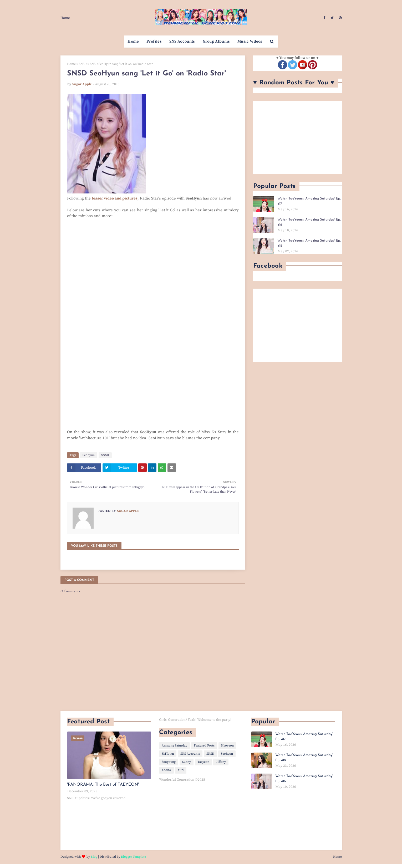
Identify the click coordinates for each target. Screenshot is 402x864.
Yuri (181, 770)
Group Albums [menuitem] (216, 41)
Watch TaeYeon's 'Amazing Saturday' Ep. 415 (309, 243)
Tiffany (221, 762)
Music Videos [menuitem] (249, 41)
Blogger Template (133, 857)
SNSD (83, 64)
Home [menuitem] (133, 41)
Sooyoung (169, 762)
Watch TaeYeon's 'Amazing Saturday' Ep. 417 (309, 201)
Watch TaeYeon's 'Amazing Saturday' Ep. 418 (304, 757)
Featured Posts (204, 746)
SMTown (168, 754)
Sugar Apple (82, 84)
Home (65, 18)
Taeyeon (203, 762)
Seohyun (89, 455)
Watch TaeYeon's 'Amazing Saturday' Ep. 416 (309, 222)
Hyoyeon (227, 746)
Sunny (186, 762)
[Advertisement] (297, 137)
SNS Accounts (190, 754)
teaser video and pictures (115, 198)
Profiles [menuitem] (153, 41)
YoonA (166, 770)
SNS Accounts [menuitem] (182, 41)
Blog (94, 857)
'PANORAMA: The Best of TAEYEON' (103, 785)
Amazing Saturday (174, 746)
